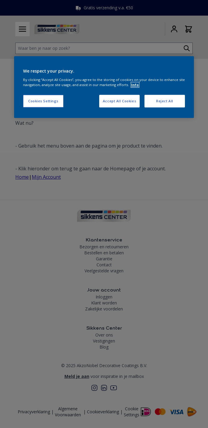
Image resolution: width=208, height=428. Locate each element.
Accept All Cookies (119, 101)
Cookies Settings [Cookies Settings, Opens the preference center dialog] (43, 101)
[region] (104, 87)
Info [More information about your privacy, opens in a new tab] (135, 84)
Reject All (164, 101)
